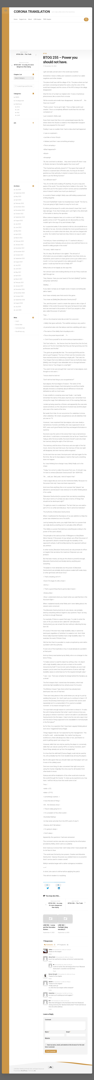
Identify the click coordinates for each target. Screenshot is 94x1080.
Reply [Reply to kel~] (50, 1008)
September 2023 (20, 193)
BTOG (45, 53)
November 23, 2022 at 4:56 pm (64, 963)
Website (47, 1037)
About (30, 19)
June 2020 (18, 310)
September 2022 (20, 217)
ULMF (18, 115)
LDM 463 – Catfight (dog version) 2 (63, 924)
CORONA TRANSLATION (34, 12)
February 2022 (19, 241)
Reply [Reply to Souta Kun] (50, 996)
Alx (35, 1070)
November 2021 (20, 251)
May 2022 (18, 231)
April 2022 (18, 234)
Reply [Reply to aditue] (50, 953)
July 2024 (18, 189)
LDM (18, 109)
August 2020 (19, 303)
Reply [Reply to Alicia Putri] (50, 960)
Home (15, 19)
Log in (17, 321)
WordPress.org (19, 331)
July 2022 (18, 224)
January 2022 (19, 244)
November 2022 (20, 210)
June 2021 (18, 268)
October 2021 (19, 255)
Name (47, 1031)
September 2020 (20, 299)
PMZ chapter (47, 19)
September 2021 (20, 258)
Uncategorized (19, 100)
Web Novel (18, 104)
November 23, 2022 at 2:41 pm (67, 973)
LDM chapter (37, 19)
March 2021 (18, 279)
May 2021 (18, 272)
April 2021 (18, 275)
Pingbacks (63, 944)
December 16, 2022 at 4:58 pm (62, 981)
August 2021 (19, 262)
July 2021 (18, 265)
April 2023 (18, 200)
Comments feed (20, 328)
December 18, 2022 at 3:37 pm (64, 992)
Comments (50, 944)
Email (68, 1031)
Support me (22, 19)
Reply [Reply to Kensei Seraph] (50, 977)
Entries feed (18, 324)
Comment (48, 1018)
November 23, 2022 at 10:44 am (62, 948)
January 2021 (19, 286)
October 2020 (19, 296)
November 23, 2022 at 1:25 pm (65, 956)
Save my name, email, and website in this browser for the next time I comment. (64, 1045)
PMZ (18, 112)
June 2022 (18, 227)
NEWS (17, 97)
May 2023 (18, 196)
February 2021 (19, 282)
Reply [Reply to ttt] (54, 970)
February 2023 (19, 203)
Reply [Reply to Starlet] (50, 989)
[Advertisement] (50, 36)
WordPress (24, 1070)
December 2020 (20, 289)
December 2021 (20, 248)
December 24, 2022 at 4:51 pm (61, 1000)
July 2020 (18, 306)
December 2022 (20, 207)
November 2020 (20, 293)
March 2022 (18, 238)
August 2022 (19, 220)
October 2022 (19, 213)
